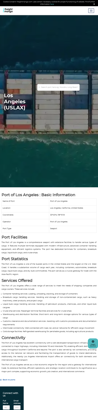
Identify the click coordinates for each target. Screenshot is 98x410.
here (52, 4)
